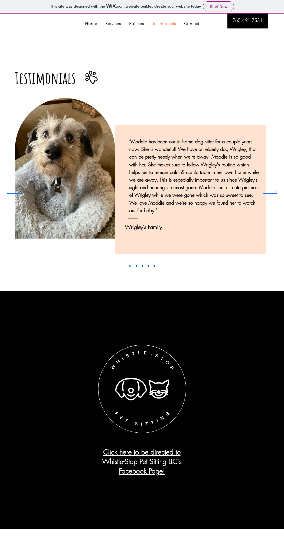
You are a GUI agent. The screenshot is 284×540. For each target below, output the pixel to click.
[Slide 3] (142, 266)
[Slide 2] (136, 266)
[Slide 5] (154, 266)
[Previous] (14, 193)
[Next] (270, 193)
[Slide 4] (148, 266)
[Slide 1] (130, 266)
